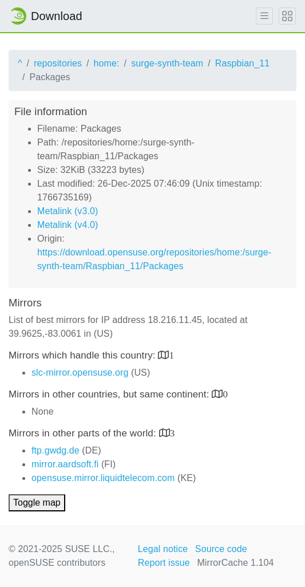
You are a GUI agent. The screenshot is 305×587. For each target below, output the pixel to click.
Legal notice (163, 549)
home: (107, 63)
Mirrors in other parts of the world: (84, 433)
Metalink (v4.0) (67, 225)
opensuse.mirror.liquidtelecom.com (103, 478)
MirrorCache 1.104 (235, 563)
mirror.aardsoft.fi (64, 464)
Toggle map (37, 502)
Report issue (164, 563)
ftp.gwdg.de (55, 450)
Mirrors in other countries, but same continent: (110, 394)
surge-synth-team (167, 63)
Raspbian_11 (242, 63)
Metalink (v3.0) (67, 211)
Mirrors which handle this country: (83, 355)
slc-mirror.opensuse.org (79, 372)
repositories (58, 63)
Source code (221, 549)
